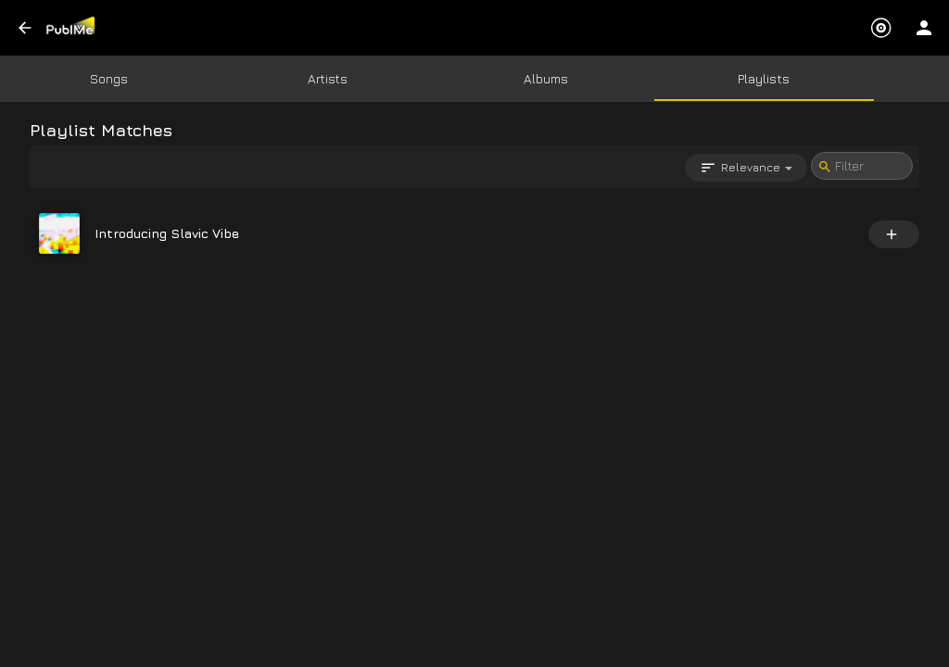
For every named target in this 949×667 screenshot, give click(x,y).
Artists (328, 78)
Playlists (764, 78)
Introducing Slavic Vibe (167, 233)
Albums (546, 78)
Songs (109, 78)
